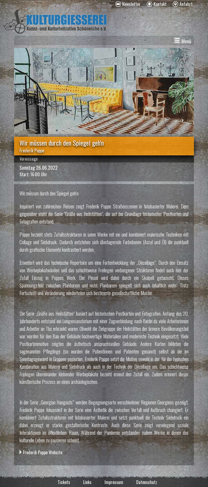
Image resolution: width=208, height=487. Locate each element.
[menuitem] (128, 4)
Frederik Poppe (32, 150)
